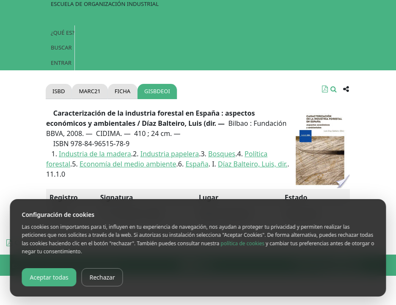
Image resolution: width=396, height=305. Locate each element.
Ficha (122, 91)
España (196, 164)
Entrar (61, 63)
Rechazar (102, 277)
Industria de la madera (95, 153)
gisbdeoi (157, 91)
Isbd (58, 91)
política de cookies (242, 243)
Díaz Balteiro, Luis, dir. (252, 164)
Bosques (221, 153)
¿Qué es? (62, 32)
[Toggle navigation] (198, 16)
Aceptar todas (49, 277)
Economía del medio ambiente (128, 164)
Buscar (61, 47)
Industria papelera (169, 153)
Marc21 (89, 91)
